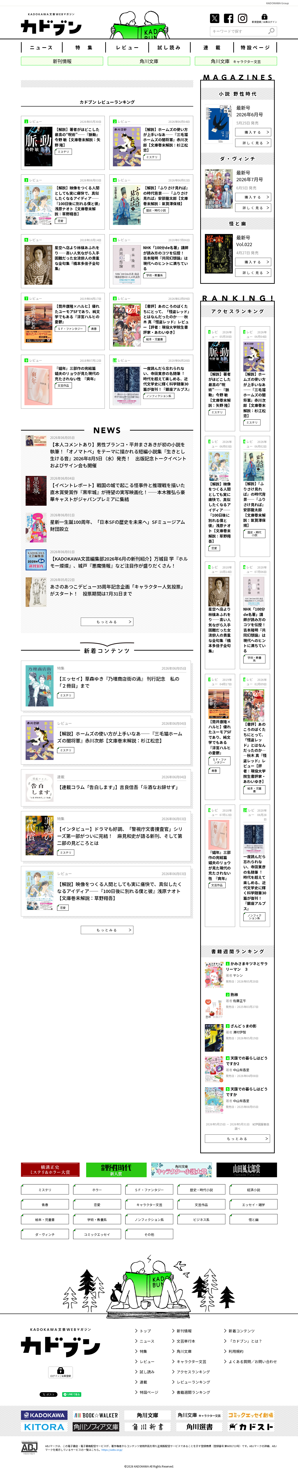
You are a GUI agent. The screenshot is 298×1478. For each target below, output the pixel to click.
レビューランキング (193, 1382)
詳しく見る (256, 142)
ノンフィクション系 (158, 396)
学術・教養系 (154, 275)
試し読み (169, 47)
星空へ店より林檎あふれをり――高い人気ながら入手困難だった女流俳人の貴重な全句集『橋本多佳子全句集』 (77, 258)
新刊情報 (184, 1331)
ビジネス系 (201, 1219)
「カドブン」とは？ (245, 1341)
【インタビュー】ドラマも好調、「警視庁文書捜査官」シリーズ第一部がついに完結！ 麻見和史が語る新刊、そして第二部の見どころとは (120, 836)
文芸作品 (63, 385)
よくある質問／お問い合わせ (253, 1361)
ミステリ (63, 152)
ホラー (97, 1189)
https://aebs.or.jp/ (112, 1449)
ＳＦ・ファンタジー (70, 329)
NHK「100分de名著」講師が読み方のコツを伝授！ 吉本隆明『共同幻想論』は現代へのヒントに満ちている (165, 258)
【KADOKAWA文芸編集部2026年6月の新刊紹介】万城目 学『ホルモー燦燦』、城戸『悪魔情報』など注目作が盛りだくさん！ (119, 562)
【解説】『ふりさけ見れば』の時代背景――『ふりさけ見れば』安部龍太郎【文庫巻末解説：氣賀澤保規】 (166, 195)
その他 (149, 1234)
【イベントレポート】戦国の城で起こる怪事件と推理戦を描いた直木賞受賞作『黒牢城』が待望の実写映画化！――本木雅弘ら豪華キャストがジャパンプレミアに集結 (117, 492)
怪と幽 (253, 1219)
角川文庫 (184, 1351)
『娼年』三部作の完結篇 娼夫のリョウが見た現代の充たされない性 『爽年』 (77, 373)
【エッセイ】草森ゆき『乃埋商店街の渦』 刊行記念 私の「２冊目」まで (118, 682)
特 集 (84, 47)
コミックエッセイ (97, 1234)
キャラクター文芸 (149, 1204)
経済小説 (253, 1189)
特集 (143, 1351)
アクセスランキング (193, 1371)
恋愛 (60, 221)
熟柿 (234, 994)
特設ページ (256, 47)
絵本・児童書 (154, 339)
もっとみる (114, 621)
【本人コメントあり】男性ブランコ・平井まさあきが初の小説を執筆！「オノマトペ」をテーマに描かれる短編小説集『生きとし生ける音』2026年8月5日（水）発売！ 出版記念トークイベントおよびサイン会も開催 (118, 455)
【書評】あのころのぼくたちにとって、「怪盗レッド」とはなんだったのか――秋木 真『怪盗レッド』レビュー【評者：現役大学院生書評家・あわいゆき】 (166, 319)
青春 (94, 329)
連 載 (212, 47)
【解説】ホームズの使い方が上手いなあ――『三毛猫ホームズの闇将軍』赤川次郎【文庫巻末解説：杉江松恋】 (165, 140)
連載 (143, 1382)
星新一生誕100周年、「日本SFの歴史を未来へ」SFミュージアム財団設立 (117, 525)
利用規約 (236, 1351)
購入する (257, 132)
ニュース (42, 47)
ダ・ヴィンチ (45, 1234)
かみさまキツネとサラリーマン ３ (247, 966)
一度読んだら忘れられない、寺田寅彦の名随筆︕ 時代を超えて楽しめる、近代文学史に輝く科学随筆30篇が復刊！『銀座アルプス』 (166, 379)
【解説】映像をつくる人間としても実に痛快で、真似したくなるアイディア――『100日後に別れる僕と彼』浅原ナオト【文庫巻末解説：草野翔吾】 (77, 200)
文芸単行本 (186, 1341)
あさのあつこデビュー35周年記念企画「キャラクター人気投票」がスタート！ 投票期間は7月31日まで (117, 590)
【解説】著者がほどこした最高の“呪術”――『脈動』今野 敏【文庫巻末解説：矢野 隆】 (77, 137)
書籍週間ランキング (193, 1392)
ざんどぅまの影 (243, 1026)
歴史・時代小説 (156, 210)
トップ (145, 1331)
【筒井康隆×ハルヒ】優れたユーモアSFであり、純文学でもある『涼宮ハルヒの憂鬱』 (77, 314)
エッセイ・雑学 (253, 1204)
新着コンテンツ (242, 1331)
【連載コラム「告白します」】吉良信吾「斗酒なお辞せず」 (118, 787)
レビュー (128, 47)
